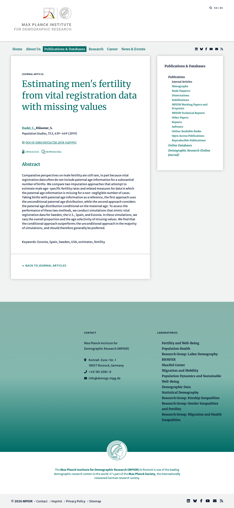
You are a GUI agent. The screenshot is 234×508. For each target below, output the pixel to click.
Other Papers (180, 117)
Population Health (176, 349)
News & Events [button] (133, 49)
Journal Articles (182, 81)
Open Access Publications (188, 135)
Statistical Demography (180, 392)
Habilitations (180, 100)
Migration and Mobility (180, 371)
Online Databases (180, 145)
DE (221, 8)
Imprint (56, 501)
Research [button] (96, 49)
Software (177, 126)
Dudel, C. (28, 128)
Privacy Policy (75, 501)
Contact (42, 501)
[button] (211, 8)
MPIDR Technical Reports (188, 113)
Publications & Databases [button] (64, 49)
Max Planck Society (142, 474)
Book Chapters (181, 90)
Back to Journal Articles (45, 265)
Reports (177, 122)
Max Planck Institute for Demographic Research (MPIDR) (99, 469)
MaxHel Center (173, 365)
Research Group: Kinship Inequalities (191, 398)
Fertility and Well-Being (180, 343)
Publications (176, 77)
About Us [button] (33, 49)
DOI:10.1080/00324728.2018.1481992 (51, 142)
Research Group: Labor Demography (190, 354)
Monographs (180, 86)
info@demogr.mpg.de (104, 378)
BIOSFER (169, 360)
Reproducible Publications (189, 140)
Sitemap (95, 501)
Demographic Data (176, 387)
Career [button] (112, 49)
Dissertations (180, 95)
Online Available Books (186, 131)
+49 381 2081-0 (100, 372)
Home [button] (17, 49)
